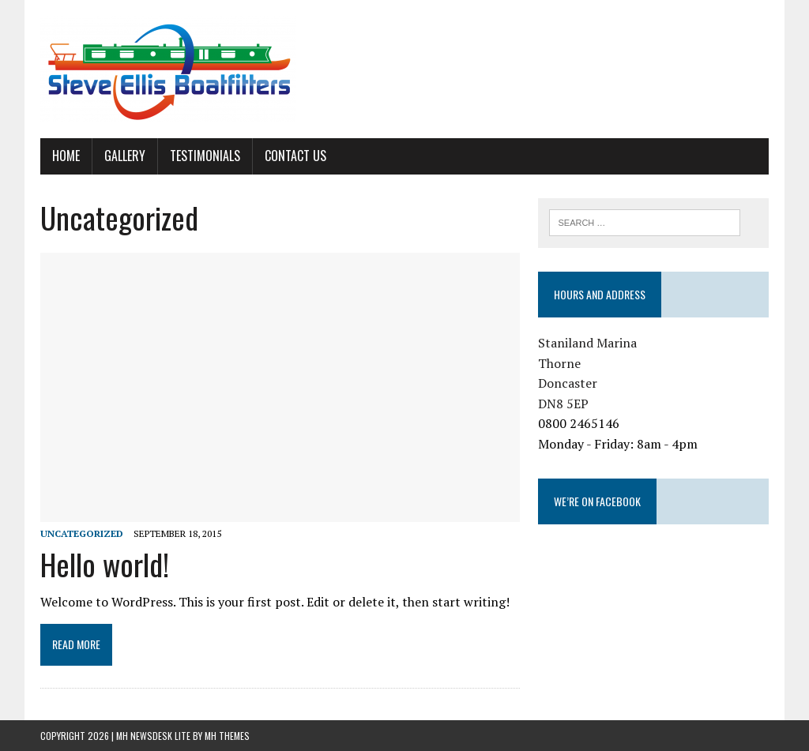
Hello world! (104, 564)
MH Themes (227, 735)
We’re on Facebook (597, 501)
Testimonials (205, 155)
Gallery (124, 155)
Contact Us (295, 155)
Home (66, 155)
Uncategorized (81, 533)
